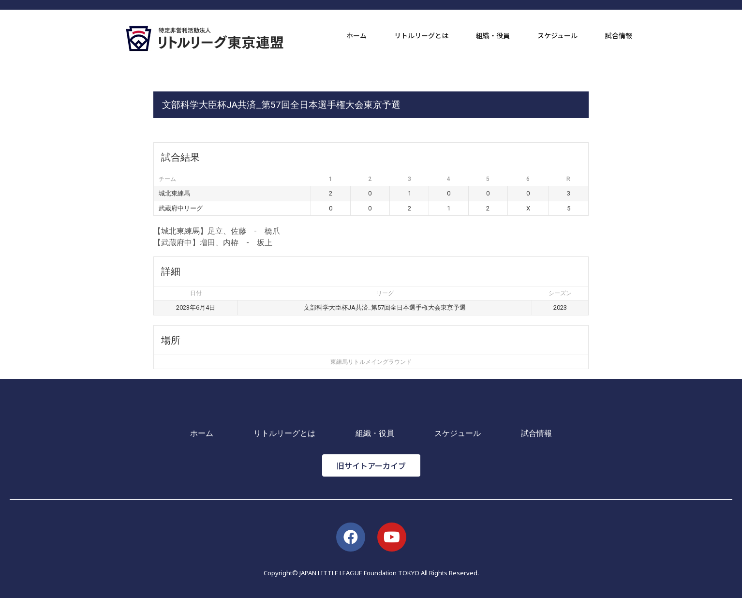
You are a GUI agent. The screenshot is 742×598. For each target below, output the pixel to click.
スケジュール (557, 35)
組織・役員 (493, 35)
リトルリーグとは (421, 35)
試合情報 (618, 35)
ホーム (356, 35)
